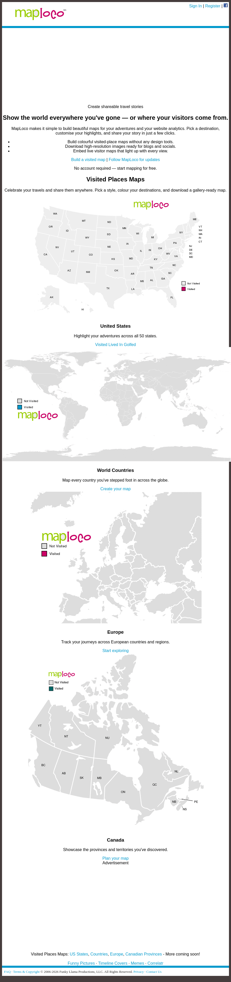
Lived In (115, 344)
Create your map (115, 489)
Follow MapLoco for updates (134, 159)
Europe (116, 954)
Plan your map (115, 858)
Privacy (139, 972)
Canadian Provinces (143, 954)
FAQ (7, 972)
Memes (137, 963)
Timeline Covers (112, 963)
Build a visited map (88, 159)
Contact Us (154, 972)
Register (212, 6)
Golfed (130, 344)
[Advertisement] (115, 66)
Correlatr (155, 963)
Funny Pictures (81, 963)
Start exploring (115, 650)
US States (79, 954)
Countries (99, 954)
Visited (101, 344)
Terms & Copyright (26, 972)
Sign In (195, 6)
